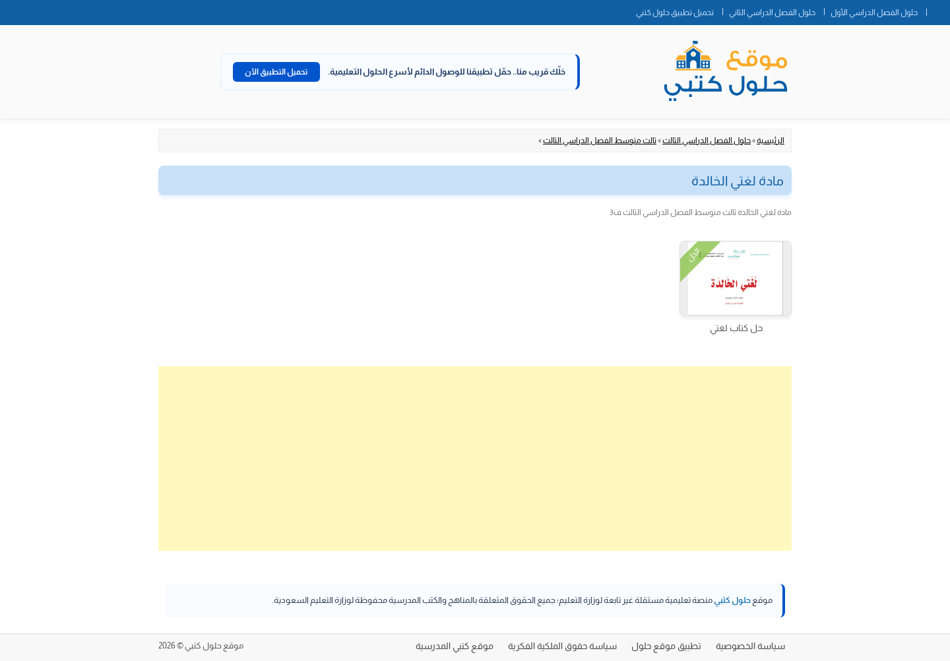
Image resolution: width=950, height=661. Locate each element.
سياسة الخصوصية (750, 646)
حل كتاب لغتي (736, 328)
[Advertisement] (475, 458)
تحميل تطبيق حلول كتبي (675, 12)
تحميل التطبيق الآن (276, 72)
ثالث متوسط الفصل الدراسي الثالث (599, 140)
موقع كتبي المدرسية (454, 646)
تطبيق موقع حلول (666, 646)
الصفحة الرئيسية (938, 9)
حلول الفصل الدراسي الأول (874, 12)
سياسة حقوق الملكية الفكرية (562, 646)
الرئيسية (770, 140)
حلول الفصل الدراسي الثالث (706, 140)
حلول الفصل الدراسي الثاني (772, 12)
